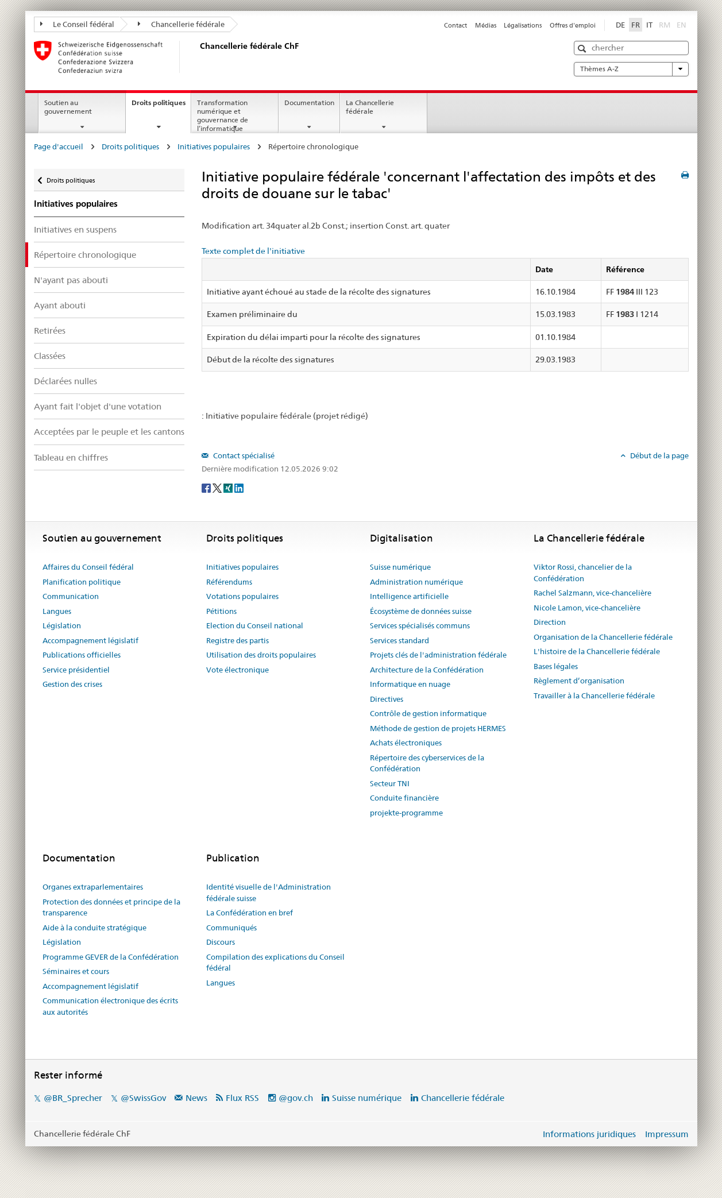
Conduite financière (404, 797)
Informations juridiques (589, 1134)
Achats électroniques (406, 742)
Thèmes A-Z (631, 69)
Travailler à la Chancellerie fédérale (594, 695)
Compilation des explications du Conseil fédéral (275, 962)
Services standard (399, 640)
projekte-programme (406, 812)
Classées (49, 355)
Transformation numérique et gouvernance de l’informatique (222, 115)
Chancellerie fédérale (181, 24)
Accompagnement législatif (90, 640)
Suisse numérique (400, 566)
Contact (455, 25)
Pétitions (221, 611)
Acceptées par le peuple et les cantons (109, 431)
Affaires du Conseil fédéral (88, 566)
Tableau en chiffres (71, 457)
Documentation (309, 102)
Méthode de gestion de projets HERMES (438, 728)
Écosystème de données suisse (421, 611)
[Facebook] (207, 487)
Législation (62, 625)
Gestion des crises (72, 684)
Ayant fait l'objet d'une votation (97, 406)
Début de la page (658, 455)
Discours (220, 941)
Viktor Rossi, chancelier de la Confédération (583, 572)
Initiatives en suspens (75, 229)
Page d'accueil (58, 146)
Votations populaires (242, 596)
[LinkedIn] (239, 487)
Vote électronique (237, 669)
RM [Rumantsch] (664, 24)
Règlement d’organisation (579, 680)
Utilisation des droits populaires (261, 654)
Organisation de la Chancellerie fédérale (603, 636)
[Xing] (228, 487)
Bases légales (556, 666)
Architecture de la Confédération (427, 669)
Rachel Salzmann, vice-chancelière (592, 592)
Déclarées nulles (65, 381)
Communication (71, 596)
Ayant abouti (60, 305)
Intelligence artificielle (409, 596)
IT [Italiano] (649, 24)
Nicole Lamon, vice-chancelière (587, 607)
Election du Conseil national (254, 625)
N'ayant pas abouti (71, 280)
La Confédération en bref (249, 912)
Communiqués (231, 927)
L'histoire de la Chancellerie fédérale (597, 651)
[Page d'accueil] (197, 57)
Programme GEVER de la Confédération (111, 956)
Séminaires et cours (76, 971)
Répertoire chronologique (85, 254)
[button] (583, 48)
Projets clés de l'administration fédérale (438, 654)
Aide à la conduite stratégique (94, 927)
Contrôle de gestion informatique (428, 713)
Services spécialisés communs (420, 625)
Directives (386, 699)
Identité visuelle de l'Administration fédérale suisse (268, 892)
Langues (57, 611)
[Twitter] (218, 487)
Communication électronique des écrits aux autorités (110, 1006)
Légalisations (523, 25)
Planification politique (82, 581)
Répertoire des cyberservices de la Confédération (427, 763)
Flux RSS (242, 1097)
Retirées (49, 330)
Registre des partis (237, 640)
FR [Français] (635, 24)
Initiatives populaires (213, 146)
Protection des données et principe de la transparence (111, 907)
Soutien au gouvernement (68, 106)
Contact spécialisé (243, 455)
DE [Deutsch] (620, 24)
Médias (485, 25)
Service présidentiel (76, 669)
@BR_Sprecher (73, 1097)
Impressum (667, 1134)
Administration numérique (416, 581)
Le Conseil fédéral (77, 24)
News (196, 1097)
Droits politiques (161, 106)
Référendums (229, 581)
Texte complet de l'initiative (253, 251)
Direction (550, 622)
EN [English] (681, 24)
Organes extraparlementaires (93, 886)
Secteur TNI (390, 783)
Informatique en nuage (410, 684)
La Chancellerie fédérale (370, 106)
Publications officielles (82, 654)
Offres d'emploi (573, 25)
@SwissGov (143, 1097)
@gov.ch (296, 1097)
